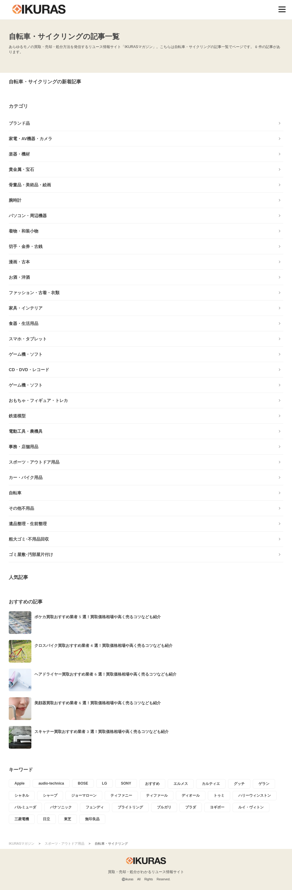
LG (104, 783)
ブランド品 (19, 123)
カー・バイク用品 (26, 477)
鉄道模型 (17, 415)
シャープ (50, 795)
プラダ (190, 807)
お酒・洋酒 (19, 277)
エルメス (180, 784)
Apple (19, 783)
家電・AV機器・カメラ (30, 138)
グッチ (239, 784)
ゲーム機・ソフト (26, 354)
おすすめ (152, 784)
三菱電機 (21, 819)
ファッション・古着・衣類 (34, 292)
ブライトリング (130, 807)
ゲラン (264, 784)
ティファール (157, 795)
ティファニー (121, 795)
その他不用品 (21, 508)
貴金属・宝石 (21, 169)
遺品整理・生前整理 (28, 523)
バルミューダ (25, 807)
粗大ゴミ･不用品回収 (29, 539)
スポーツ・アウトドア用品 (34, 462)
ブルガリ (164, 807)
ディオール (191, 795)
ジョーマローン (84, 795)
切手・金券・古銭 (26, 246)
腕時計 (15, 200)
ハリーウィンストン (254, 795)
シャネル (21, 795)
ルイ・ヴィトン (251, 807)
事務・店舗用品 (23, 446)
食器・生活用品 (23, 323)
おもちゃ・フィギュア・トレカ (38, 400)
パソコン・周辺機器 (28, 215)
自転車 (15, 492)
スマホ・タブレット (28, 338)
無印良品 (92, 819)
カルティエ (211, 784)
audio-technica (51, 783)
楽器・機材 (19, 154)
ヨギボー (217, 807)
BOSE (83, 783)
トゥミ (219, 795)
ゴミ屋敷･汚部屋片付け (31, 554)
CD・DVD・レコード (29, 369)
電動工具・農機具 (26, 431)
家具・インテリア (26, 308)
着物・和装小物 (23, 231)
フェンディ (95, 807)
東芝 (67, 819)
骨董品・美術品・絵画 (30, 184)
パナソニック (61, 807)
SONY (126, 783)
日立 (46, 819)
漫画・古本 (19, 261)
